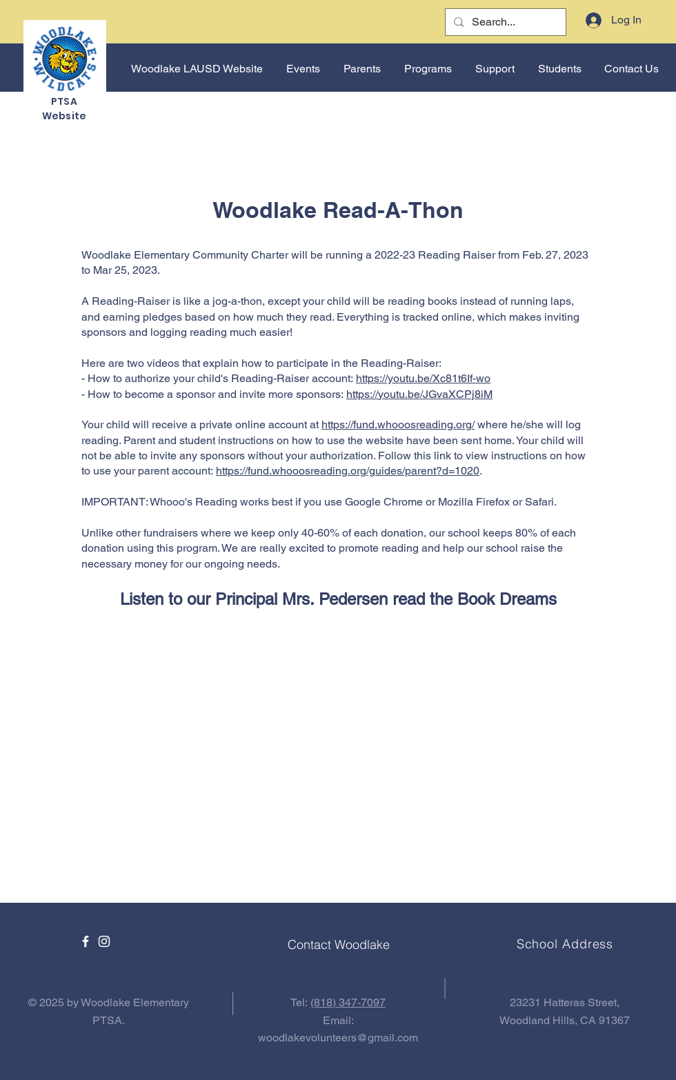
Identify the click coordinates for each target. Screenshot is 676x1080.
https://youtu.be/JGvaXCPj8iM (419, 394)
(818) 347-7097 (348, 1002)
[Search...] (504, 22)
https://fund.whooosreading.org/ (398, 424)
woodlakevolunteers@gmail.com (338, 1037)
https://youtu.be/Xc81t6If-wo (423, 378)
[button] (301, 69)
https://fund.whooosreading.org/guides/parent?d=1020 (347, 470)
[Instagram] (104, 941)
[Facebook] (85, 941)
